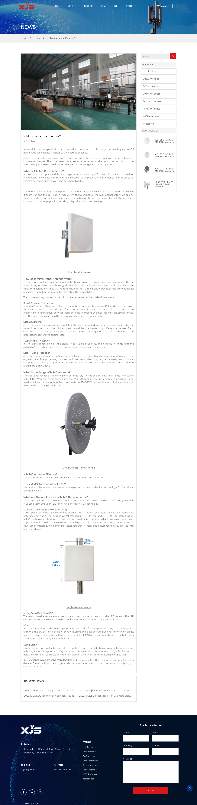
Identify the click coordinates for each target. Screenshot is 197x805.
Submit (150, 780)
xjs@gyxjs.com (28, 759)
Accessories (149, 123)
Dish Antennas (151, 79)
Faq (116, 6)
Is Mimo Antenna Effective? (61, 38)
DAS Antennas (151, 86)
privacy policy (95, 801)
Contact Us (131, 6)
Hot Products (150, 71)
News (103, 6)
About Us (72, 6)
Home (56, 6)
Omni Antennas (151, 94)
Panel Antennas (151, 108)
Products (88, 6)
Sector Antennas (152, 101)
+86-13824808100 (62, 759)
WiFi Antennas (151, 116)
